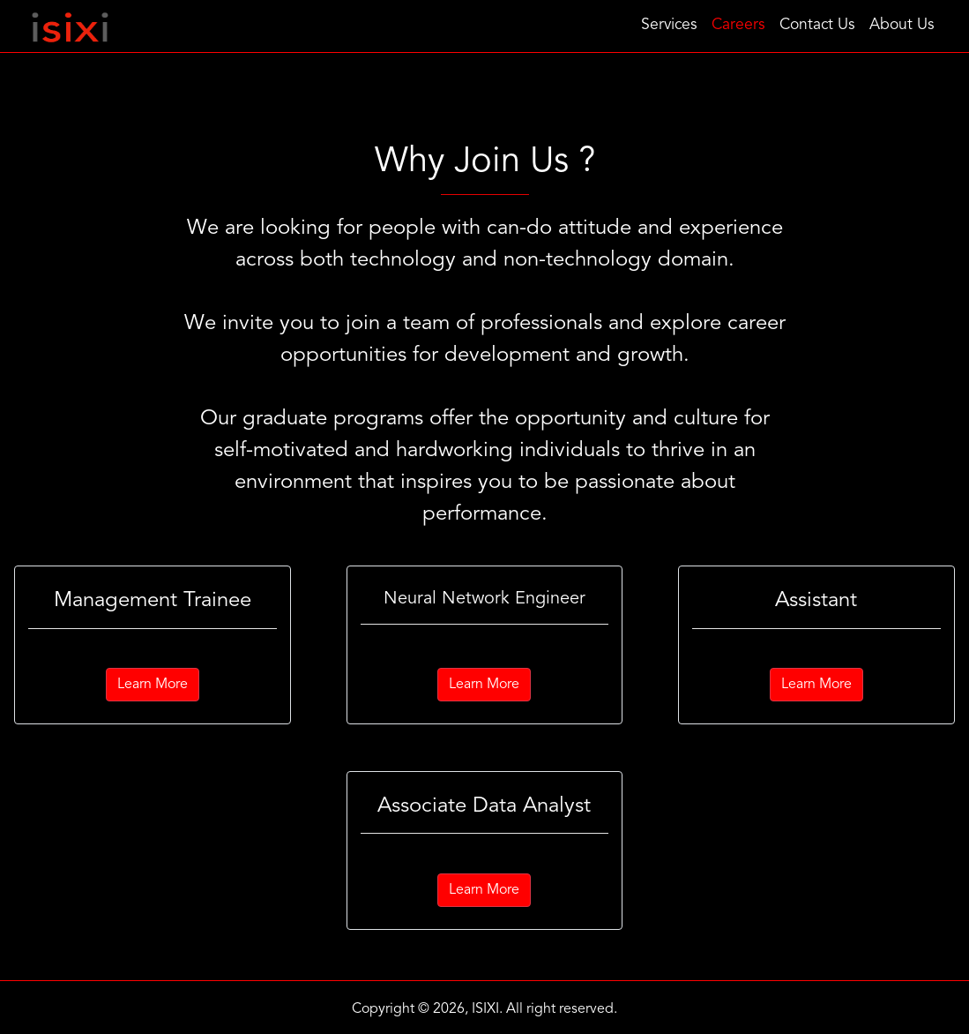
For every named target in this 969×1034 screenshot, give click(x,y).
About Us (902, 25)
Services (669, 25)
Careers (738, 25)
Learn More (152, 685)
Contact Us (817, 25)
